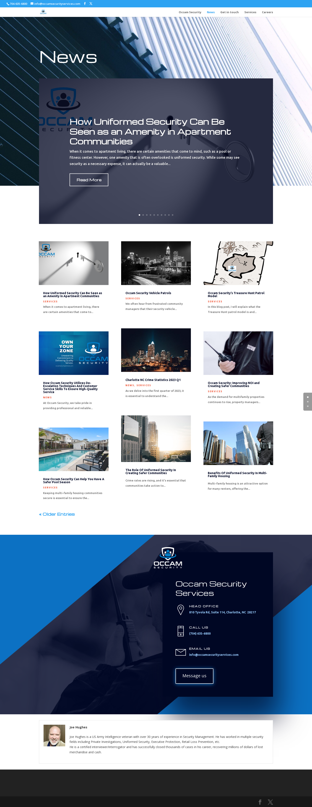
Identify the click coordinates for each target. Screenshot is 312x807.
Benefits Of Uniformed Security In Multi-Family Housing (237, 474)
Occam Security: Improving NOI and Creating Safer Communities (234, 384)
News (211, 12)
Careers (267, 12)
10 (172, 215)
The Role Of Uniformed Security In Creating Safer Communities (150, 471)
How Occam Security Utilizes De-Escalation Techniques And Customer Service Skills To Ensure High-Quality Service (70, 387)
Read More (88, 189)
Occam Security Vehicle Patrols (148, 293)
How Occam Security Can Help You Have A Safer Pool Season (73, 480)
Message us (194, 676)
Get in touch (229, 12)
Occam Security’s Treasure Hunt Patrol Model (236, 294)
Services (250, 12)
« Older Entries (57, 514)
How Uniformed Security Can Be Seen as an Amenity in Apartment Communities (150, 141)
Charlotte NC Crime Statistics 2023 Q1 (153, 380)
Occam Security (190, 12)
